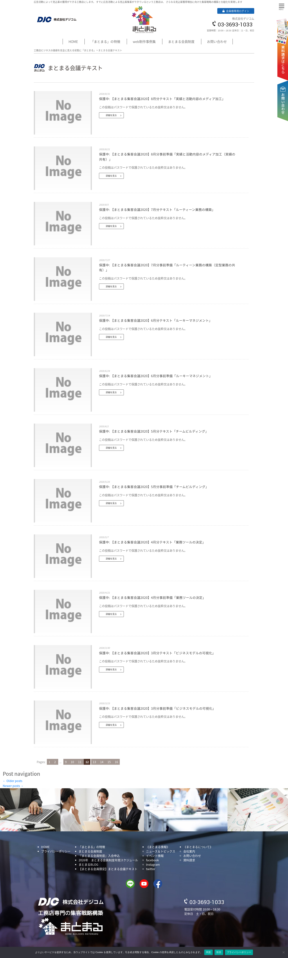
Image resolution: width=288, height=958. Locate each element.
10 (73, 762)
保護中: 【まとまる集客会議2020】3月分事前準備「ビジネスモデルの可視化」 (157, 708)
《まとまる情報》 (158, 847)
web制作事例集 (144, 41)
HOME (73, 41)
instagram (153, 864)
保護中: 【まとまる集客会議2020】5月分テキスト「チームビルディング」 (153, 431)
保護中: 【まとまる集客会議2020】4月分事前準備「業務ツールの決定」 (152, 597)
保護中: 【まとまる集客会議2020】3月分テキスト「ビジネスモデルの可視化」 (157, 653)
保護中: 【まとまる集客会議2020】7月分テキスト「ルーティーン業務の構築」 (157, 209)
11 (80, 762)
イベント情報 (155, 855)
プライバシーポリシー (56, 851)
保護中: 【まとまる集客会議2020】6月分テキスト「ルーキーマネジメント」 (155, 320)
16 (116, 762)
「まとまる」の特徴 (105, 41)
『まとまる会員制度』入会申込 (99, 855)
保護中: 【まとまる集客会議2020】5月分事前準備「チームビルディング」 (154, 486)
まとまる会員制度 (181, 41)
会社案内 (189, 851)
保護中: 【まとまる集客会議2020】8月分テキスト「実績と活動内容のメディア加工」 (162, 98)
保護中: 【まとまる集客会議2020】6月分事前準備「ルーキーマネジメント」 (155, 375)
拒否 (218, 952)
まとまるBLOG (88, 864)
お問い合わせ (283, 89)
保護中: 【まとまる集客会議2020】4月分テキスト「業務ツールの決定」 (152, 542)
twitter (150, 869)
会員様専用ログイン (235, 11)
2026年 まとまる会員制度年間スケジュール (108, 860)
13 (95, 762)
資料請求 (283, 44)
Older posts (12, 781)
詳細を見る (111, 115)
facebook (152, 860)
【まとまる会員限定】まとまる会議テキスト (108, 869)
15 (109, 762)
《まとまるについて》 (198, 847)
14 (102, 762)
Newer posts (13, 785)
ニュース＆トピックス (160, 851)
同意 (208, 952)
